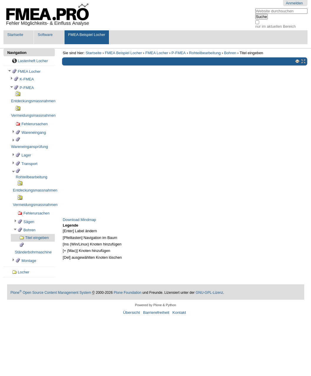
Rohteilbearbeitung (205, 53)
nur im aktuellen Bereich (275, 26)
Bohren (230, 53)
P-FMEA (178, 53)
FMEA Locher (156, 53)
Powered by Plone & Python (155, 305)
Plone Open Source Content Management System (51, 293)
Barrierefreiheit (156, 312)
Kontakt (179, 312)
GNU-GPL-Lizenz (209, 293)
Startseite (15, 34)
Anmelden (294, 3)
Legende (70, 225)
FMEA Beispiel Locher (86, 34)
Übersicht (131, 312)
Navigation (17, 52)
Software (45, 34)
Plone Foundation (127, 293)
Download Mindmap (79, 219)
